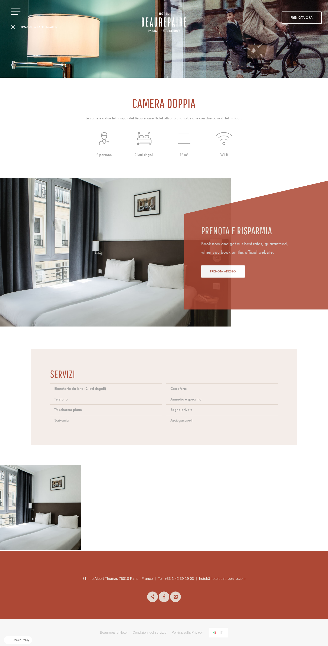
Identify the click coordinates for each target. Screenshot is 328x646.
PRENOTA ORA (302, 18)
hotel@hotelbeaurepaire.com (222, 579)
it (221, 632)
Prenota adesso (243, 271)
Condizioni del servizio (149, 632)
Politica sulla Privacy (187, 632)
